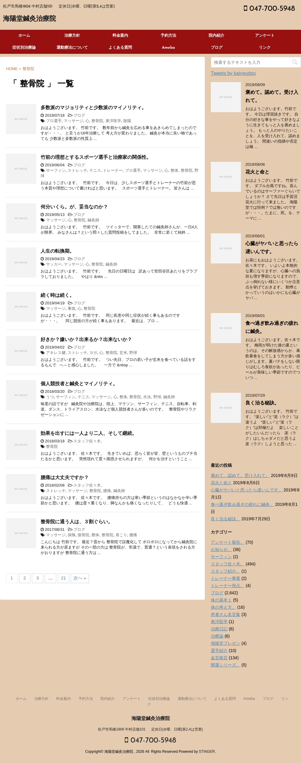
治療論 (217, 636)
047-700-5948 (269, 9)
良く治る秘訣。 (262, 403)
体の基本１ (221, 600)
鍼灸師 (93, 220)
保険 (71, 535)
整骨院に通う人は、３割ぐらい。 (77, 522)
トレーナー (113, 170)
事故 (71, 308)
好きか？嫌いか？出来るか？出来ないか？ (86, 339)
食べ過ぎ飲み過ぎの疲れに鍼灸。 (242, 504)
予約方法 (168, 36)
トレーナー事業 (225, 578)
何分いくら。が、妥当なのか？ (74, 207)
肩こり (121, 535)
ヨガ (93, 352)
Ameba (168, 48)
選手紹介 (219, 650)
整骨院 (97, 120)
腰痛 (107, 490)
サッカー (54, 264)
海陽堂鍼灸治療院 (29, 19)
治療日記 (219, 628)
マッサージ (73, 120)
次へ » (79, 577)
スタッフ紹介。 (225, 571)
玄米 (123, 352)
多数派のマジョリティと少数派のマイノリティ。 (93, 108)
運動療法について (72, 48)
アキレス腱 (56, 352)
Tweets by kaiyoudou (233, 73)
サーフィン (56, 170)
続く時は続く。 (57, 295)
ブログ (217, 48)
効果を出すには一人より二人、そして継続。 (89, 433)
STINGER (207, 751)
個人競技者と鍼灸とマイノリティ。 (79, 384)
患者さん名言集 (225, 614)
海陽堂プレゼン (225, 643)
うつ (50, 397)
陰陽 (127, 120)
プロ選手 (54, 120)
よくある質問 (120, 48)
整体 (174, 170)
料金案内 (120, 36)
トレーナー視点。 (227, 585)
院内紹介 (216, 36)
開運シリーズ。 (225, 665)
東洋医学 (113, 120)
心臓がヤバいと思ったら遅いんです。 (246, 490)
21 (63, 577)
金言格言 (219, 657)
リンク (265, 48)
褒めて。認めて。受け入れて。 (240, 475)
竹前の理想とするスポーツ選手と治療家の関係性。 (96, 157)
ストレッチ (77, 170)
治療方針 (72, 36)
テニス (95, 170)
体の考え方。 (223, 607)
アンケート (265, 36)
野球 (133, 352)
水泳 (147, 397)
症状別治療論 (24, 48)
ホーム (24, 36)
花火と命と (257, 172)
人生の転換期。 (57, 251)
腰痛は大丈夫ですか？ (65, 477)
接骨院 (83, 535)
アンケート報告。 (227, 542)
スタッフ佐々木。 (89, 441)
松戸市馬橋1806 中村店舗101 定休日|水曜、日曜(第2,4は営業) (150, 729)
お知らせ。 (221, 549)
